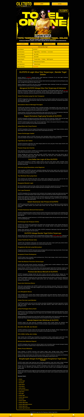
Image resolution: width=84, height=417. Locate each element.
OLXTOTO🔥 (35, 49)
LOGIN (52, 415)
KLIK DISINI (35, 66)
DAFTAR (31, 415)
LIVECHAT (73, 415)
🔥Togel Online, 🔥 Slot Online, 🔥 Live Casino (43, 51)
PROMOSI (10, 415)
